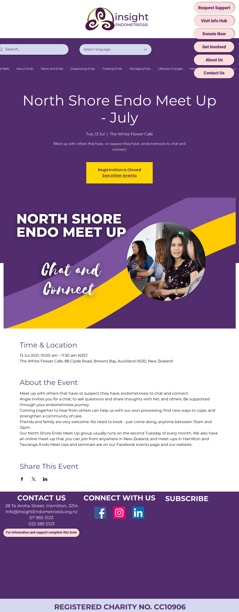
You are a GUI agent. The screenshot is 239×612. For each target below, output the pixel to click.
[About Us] (214, 60)
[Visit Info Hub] (214, 20)
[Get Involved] (214, 46)
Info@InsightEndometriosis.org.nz (41, 511)
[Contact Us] (214, 73)
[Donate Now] (214, 33)
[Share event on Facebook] (22, 479)
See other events (119, 175)
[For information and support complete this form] (41, 533)
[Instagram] (119, 513)
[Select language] (115, 49)
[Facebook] (100, 513)
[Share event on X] (33, 479)
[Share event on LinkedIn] (45, 479)
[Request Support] (214, 7)
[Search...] (32, 49)
